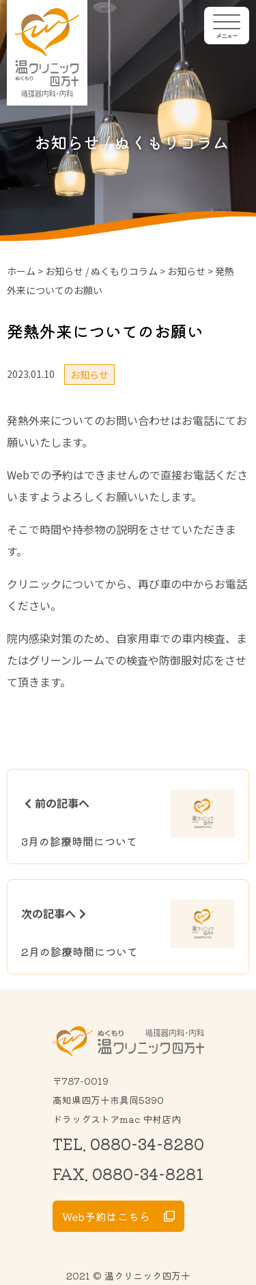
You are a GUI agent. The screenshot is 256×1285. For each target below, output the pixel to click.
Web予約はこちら (106, 1216)
